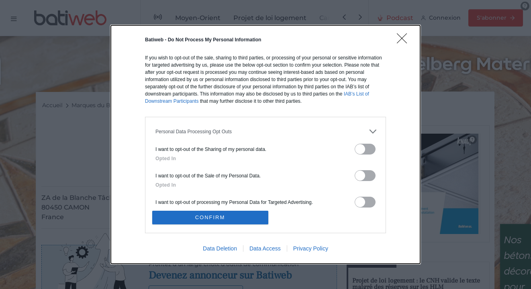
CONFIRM (210, 217)
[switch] (365, 149)
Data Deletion (220, 248)
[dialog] (265, 144)
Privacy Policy (310, 248)
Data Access (265, 248)
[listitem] (265, 131)
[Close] (404, 41)
